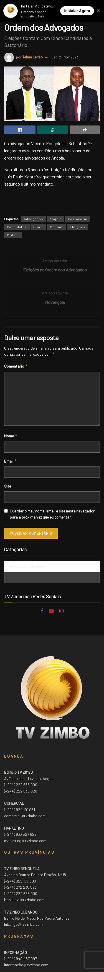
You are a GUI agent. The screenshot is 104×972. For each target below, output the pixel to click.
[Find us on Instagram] (61, 611)
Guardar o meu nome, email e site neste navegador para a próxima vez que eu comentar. (52, 514)
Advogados (33, 219)
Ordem (13, 235)
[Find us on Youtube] (51, 611)
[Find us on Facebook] (41, 611)
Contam (57, 227)
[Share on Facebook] (19, 129)
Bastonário (77, 219)
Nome (10, 436)
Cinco (38, 227)
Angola (56, 219)
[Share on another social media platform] (85, 129)
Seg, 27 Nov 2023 (64, 57)
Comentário (16, 366)
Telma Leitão (32, 57)
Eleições (77, 227)
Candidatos (17, 227)
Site (7, 486)
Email (10, 461)
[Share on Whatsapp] (52, 129)
